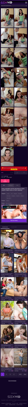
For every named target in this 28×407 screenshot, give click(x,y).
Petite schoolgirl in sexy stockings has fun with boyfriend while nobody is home (7, 345)
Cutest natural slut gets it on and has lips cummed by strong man (20, 345)
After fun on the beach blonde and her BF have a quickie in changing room (20, 274)
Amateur (8, 193)
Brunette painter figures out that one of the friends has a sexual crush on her (20, 321)
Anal (11, 193)
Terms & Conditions (6, 403)
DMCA (7, 404)
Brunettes (20, 193)
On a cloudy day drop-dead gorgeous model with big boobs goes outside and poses (20, 298)
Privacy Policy (23, 403)
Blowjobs (15, 193)
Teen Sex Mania (8, 203)
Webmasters (12, 404)
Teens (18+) (9, 198)
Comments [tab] (11, 185)
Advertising (19, 404)
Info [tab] (4, 185)
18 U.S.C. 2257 (15, 403)
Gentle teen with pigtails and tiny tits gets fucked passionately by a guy (7, 369)
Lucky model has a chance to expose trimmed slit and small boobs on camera (6, 321)
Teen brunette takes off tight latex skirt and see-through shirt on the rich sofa (7, 250)
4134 (20, 374)
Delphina (7, 200)
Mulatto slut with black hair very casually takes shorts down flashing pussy (21, 250)
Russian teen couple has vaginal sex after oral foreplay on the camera (6, 274)
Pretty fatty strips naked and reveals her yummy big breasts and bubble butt (21, 369)
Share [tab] (17, 185)
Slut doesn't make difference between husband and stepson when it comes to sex (6, 298)
